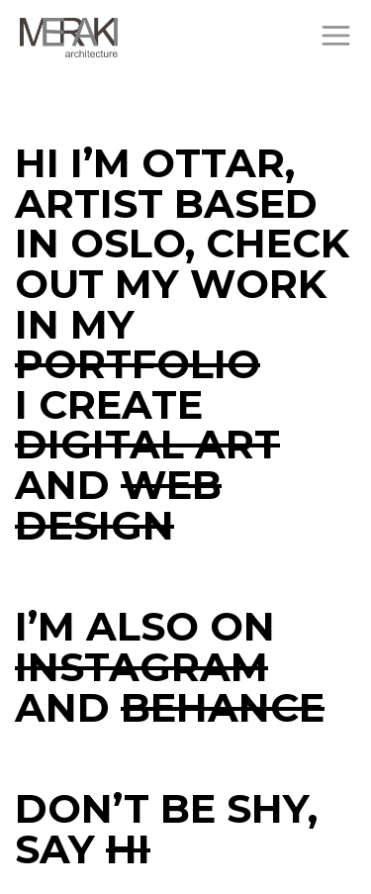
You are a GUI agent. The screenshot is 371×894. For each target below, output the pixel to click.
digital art (147, 444)
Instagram (141, 667)
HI (128, 849)
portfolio (137, 364)
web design (118, 504)
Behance (223, 707)
